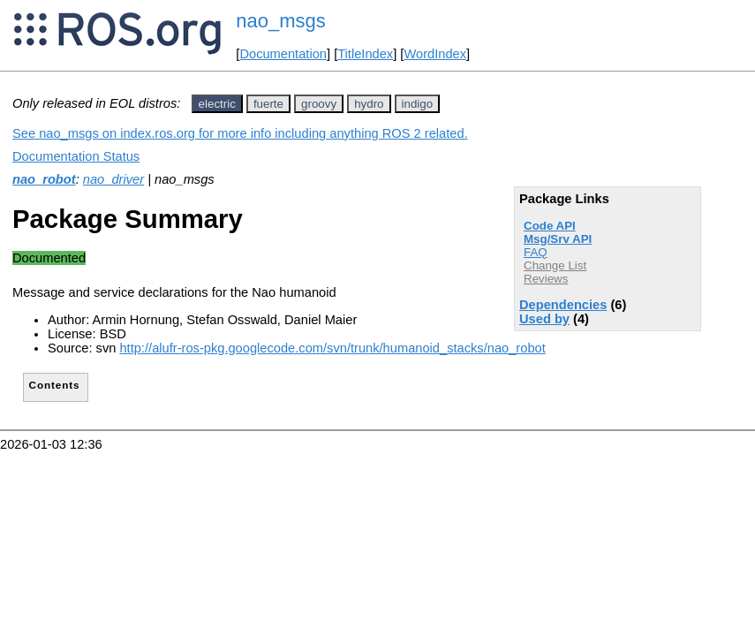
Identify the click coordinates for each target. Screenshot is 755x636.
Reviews (546, 278)
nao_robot (44, 179)
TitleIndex (365, 54)
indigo (418, 103)
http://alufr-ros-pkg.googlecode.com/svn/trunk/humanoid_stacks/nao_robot (332, 348)
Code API (550, 225)
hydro (368, 103)
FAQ (535, 252)
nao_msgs (281, 21)
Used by (544, 319)
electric (217, 103)
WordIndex (435, 54)
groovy (318, 103)
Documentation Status (76, 156)
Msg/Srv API (558, 239)
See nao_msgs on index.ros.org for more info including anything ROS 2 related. (240, 133)
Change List (555, 265)
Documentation (283, 54)
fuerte (268, 103)
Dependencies (563, 305)
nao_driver (113, 179)
